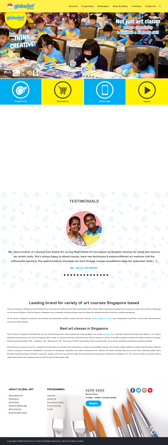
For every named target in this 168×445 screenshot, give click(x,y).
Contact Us (150, 6)
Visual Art (51, 395)
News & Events (15, 409)
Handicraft (51, 399)
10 (91, 275)
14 (104, 275)
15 (107, 275)
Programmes (87, 6)
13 (100, 275)
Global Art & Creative (32, 441)
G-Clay (50, 409)
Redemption (103, 6)
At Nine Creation (76, 441)
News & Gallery (120, 6)
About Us (73, 6)
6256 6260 (95, 390)
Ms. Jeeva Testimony (84, 268)
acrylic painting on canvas (102, 318)
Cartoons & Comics (55, 402)
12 (97, 275)
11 (94, 275)
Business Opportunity (18, 413)
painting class (108, 334)
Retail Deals (14, 402)
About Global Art (16, 395)
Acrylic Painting (54, 406)
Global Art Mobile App (18, 406)
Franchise (136, 6)
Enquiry (94, 403)
